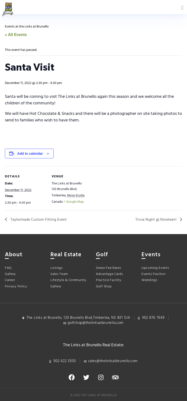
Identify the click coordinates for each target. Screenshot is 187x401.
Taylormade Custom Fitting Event (38, 220)
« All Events (16, 35)
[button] (182, 8)
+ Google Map (73, 202)
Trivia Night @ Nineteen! (156, 220)
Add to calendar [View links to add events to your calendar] (30, 153)
